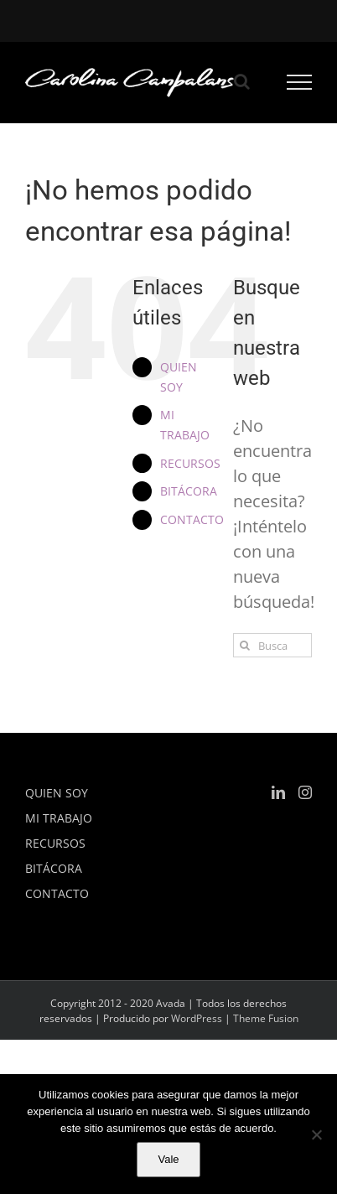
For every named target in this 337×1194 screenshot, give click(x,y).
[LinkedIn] (278, 792)
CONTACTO (192, 519)
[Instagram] (305, 792)
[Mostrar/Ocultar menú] (299, 82)
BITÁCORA (188, 491)
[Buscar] (245, 645)
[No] (316, 1134)
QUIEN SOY (56, 793)
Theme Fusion (265, 1018)
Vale (168, 1159)
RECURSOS (190, 463)
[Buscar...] (272, 645)
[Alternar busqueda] (242, 81)
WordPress (196, 1018)
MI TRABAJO (58, 818)
